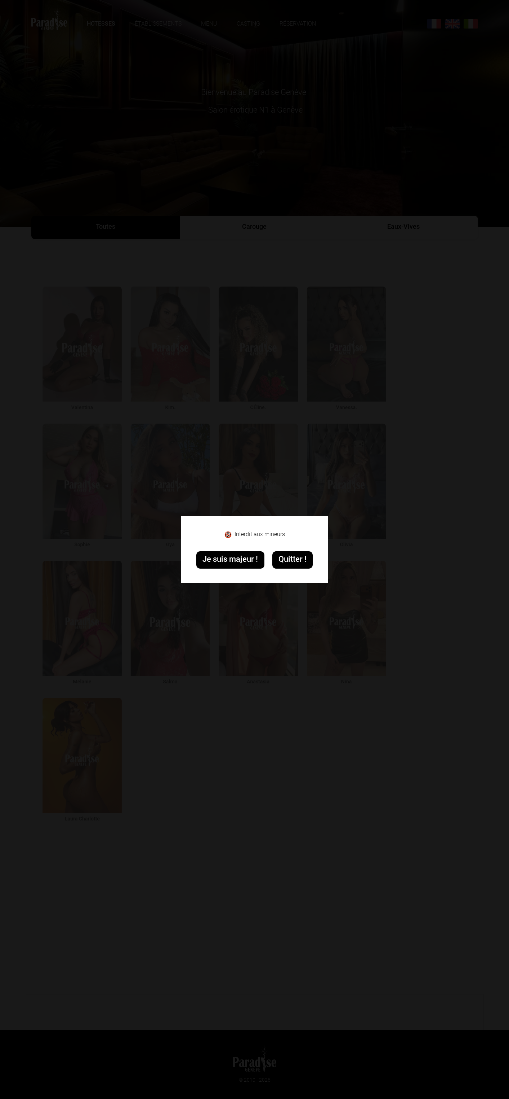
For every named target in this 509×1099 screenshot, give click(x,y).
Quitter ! (292, 560)
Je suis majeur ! (230, 560)
